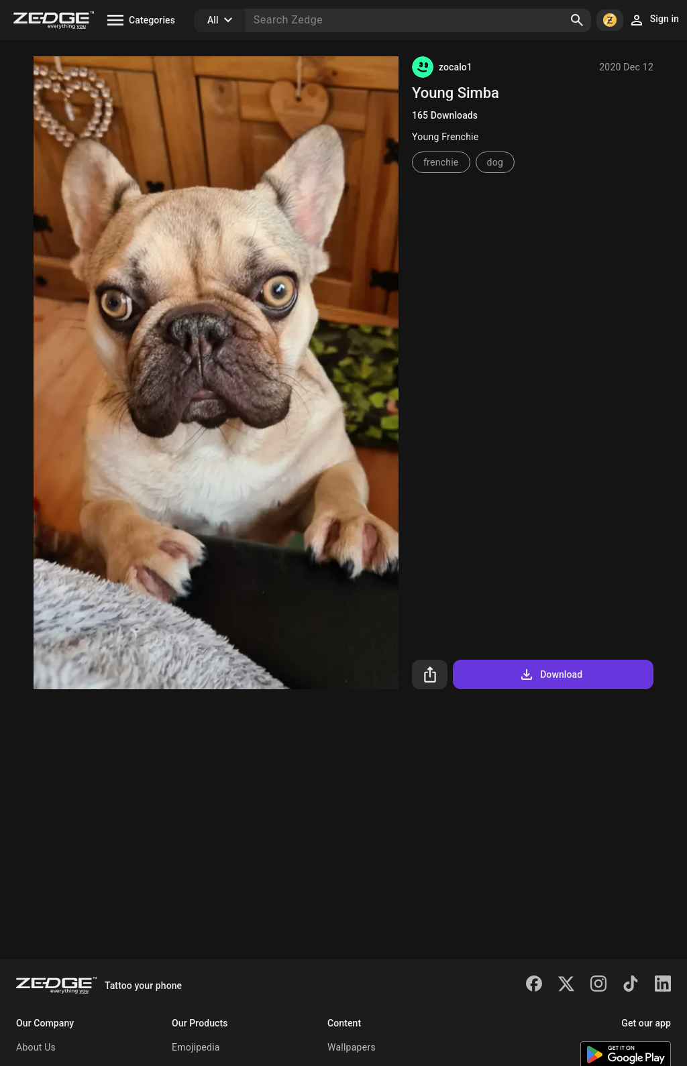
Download (550, 674)
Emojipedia (196, 1047)
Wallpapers (351, 1047)
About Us (36, 1047)
